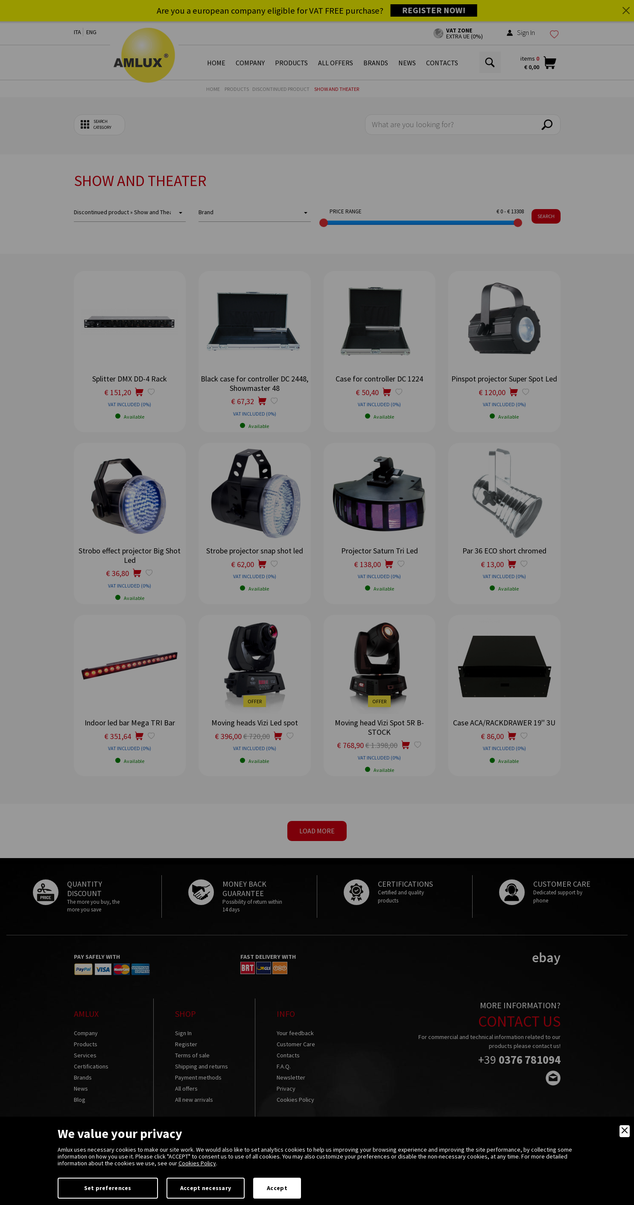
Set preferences (107, 1188)
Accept (277, 1188)
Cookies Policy (197, 1163)
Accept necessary (205, 1188)
